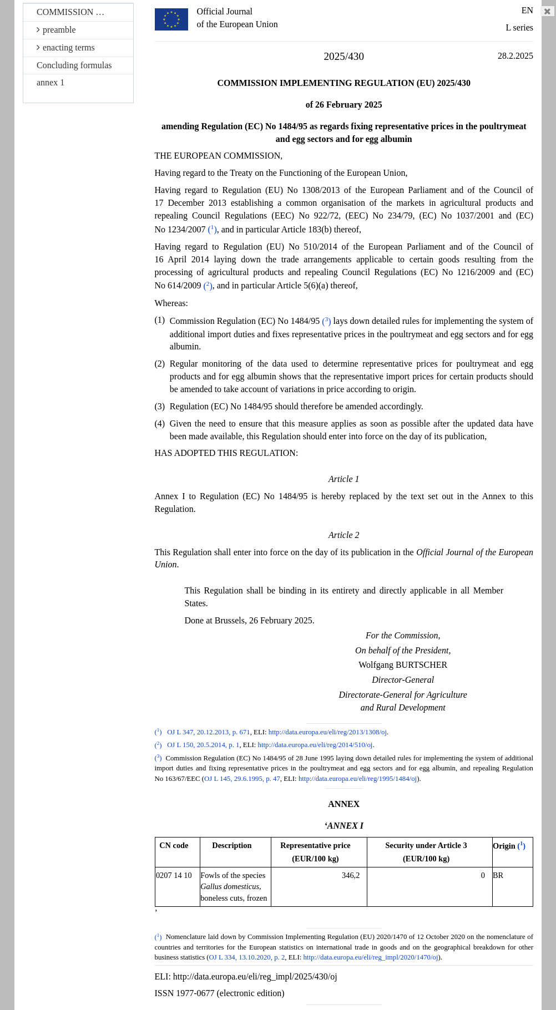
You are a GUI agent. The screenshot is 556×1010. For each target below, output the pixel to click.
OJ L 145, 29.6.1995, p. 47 (242, 779)
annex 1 (50, 82)
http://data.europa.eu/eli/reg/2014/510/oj (315, 745)
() (212, 229)
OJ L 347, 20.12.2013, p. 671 (208, 732)
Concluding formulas (74, 65)
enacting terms (66, 47)
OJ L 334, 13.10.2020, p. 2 (247, 957)
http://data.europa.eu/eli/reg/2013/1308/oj (328, 732)
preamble (56, 29)
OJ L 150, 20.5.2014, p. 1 (203, 745)
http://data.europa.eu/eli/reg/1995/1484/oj (358, 779)
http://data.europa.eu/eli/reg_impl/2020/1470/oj (370, 957)
